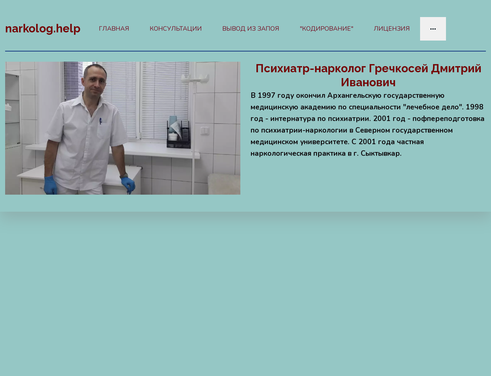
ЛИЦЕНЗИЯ (392, 29)
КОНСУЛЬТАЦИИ (176, 29)
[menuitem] (114, 29)
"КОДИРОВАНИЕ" (326, 29)
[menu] (287, 29)
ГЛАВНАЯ (114, 29)
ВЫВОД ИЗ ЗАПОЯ (250, 29)
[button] (433, 29)
